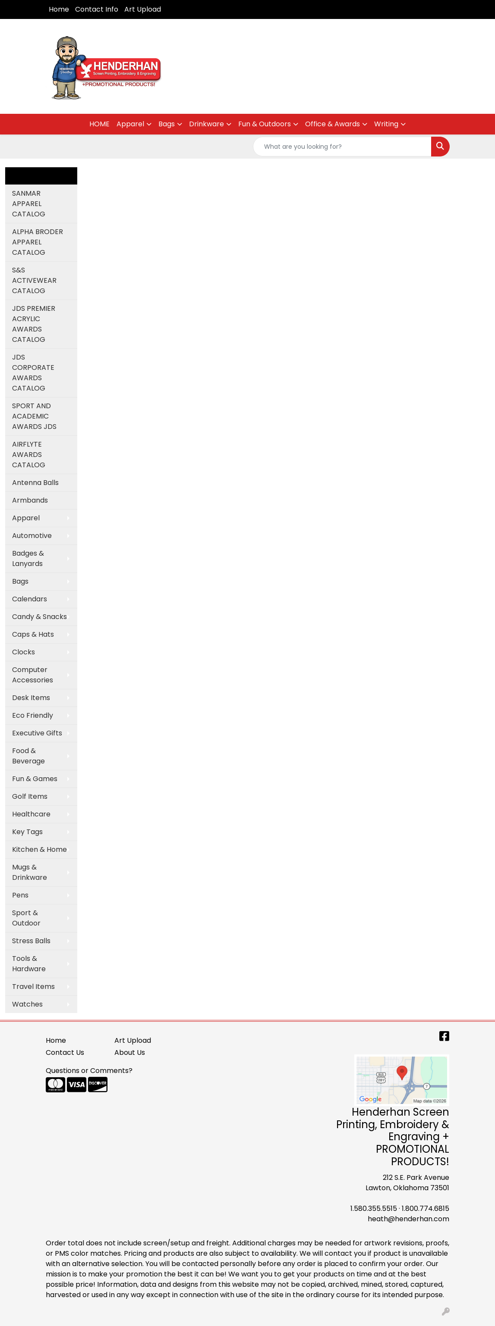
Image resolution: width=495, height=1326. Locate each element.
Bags (166, 124)
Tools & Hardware (29, 964)
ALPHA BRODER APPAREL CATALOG (37, 242)
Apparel (130, 124)
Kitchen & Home (39, 849)
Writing (386, 124)
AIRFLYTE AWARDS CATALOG (28, 454)
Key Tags (27, 832)
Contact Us (65, 1052)
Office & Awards (332, 124)
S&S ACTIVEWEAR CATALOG (34, 280)
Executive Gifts (37, 733)
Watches (27, 1004)
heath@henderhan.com (408, 1219)
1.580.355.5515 (373, 1208)
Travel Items (33, 986)
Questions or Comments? (89, 1071)
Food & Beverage (28, 756)
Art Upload (142, 9)
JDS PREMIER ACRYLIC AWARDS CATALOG (33, 323)
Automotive (32, 536)
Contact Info (96, 9)
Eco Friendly (32, 715)
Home (59, 9)
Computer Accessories (32, 675)
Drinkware (206, 124)
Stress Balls (31, 941)
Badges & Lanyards (28, 558)
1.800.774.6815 (425, 1208)
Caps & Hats (33, 634)
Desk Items (31, 698)
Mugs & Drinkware (29, 872)
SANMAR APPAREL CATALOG (28, 203)
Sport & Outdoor (26, 918)
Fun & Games (34, 779)
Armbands (30, 500)
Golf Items (29, 796)
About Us (129, 1052)
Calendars (29, 599)
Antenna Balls (35, 483)
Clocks (23, 652)
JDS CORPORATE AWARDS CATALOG (33, 372)
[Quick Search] (342, 146)
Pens (20, 895)
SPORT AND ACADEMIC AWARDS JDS (34, 416)
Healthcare (31, 814)
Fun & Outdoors (264, 124)
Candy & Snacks (39, 617)
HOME (99, 124)
